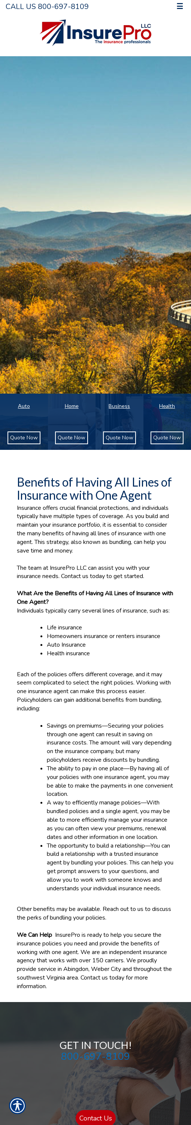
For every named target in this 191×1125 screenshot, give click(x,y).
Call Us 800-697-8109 (47, 6)
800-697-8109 (95, 1056)
